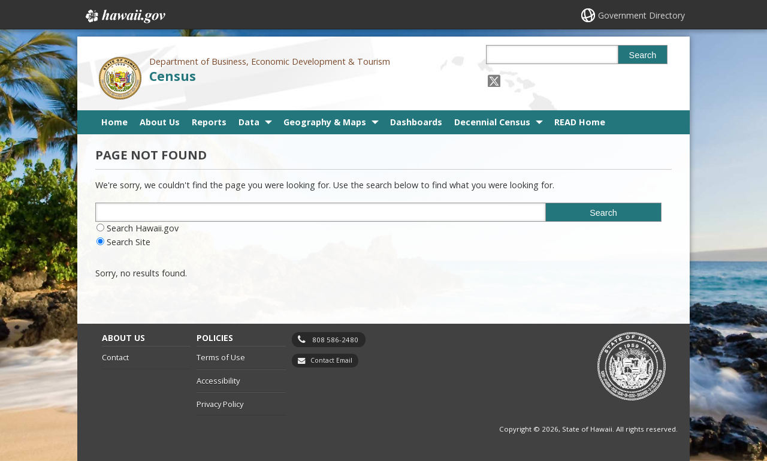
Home (114, 122)
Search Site (128, 242)
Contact (115, 357)
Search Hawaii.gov (143, 228)
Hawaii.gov (124, 16)
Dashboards (416, 122)
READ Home (579, 122)
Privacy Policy (220, 404)
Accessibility (218, 380)
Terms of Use (221, 357)
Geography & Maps (324, 122)
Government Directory (641, 15)
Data (248, 122)
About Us (160, 122)
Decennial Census (492, 122)
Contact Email (331, 360)
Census (172, 76)
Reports (209, 122)
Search (643, 55)
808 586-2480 (335, 339)
